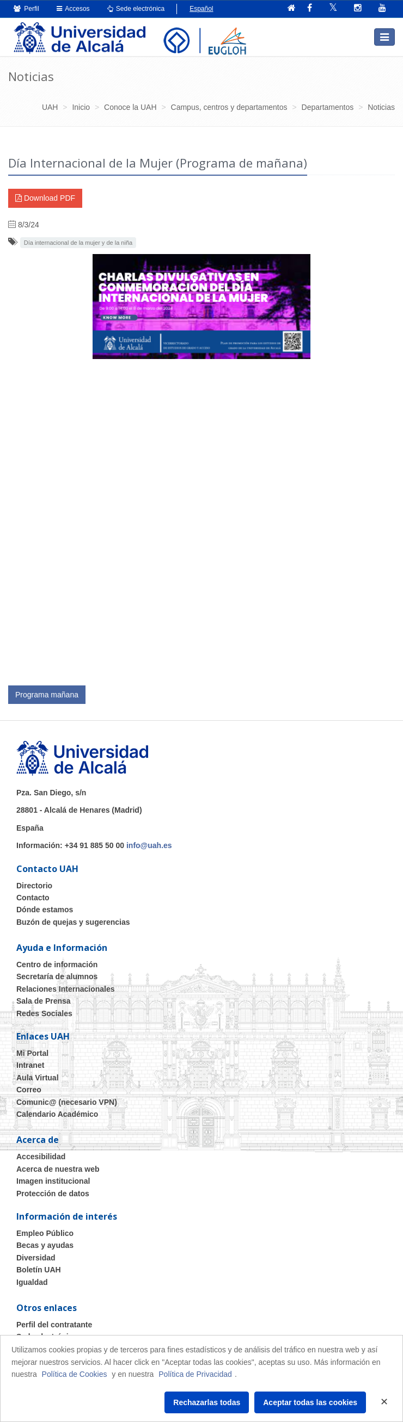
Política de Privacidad (195, 1374)
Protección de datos (52, 1193)
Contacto (33, 897)
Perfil (26, 9)
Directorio (34, 885)
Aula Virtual (37, 1077)
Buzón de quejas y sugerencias (73, 922)
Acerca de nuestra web (58, 1169)
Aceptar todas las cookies (310, 1402)
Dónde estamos (44, 909)
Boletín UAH (38, 1269)
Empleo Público (45, 1233)
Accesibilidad (40, 1156)
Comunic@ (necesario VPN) (66, 1102)
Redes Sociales (44, 1013)
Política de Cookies (74, 1374)
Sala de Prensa (43, 1001)
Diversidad (36, 1257)
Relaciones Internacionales (65, 989)
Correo (28, 1089)
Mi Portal (32, 1053)
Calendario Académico (57, 1114)
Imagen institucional (53, 1181)
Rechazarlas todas (206, 1402)
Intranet (30, 1065)
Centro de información (56, 964)
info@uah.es (149, 845)
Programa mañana (46, 694)
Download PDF (45, 198)
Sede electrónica (136, 9)
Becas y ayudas (45, 1245)
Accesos (73, 9)
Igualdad (32, 1282)
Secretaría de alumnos (56, 976)
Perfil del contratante (54, 1324)
